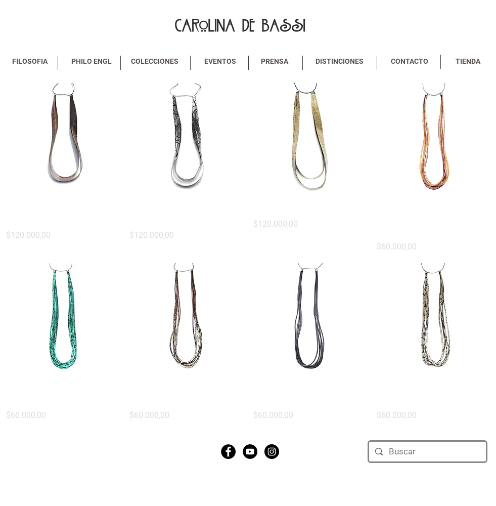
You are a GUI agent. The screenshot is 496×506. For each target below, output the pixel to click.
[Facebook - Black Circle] (228, 451)
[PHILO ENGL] (91, 62)
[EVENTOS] (220, 62)
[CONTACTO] (409, 62)
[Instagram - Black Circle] (271, 451)
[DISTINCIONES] (340, 62)
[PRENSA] (274, 62)
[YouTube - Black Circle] (250, 451)
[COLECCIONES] (154, 62)
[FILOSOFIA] (30, 62)
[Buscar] (427, 452)
